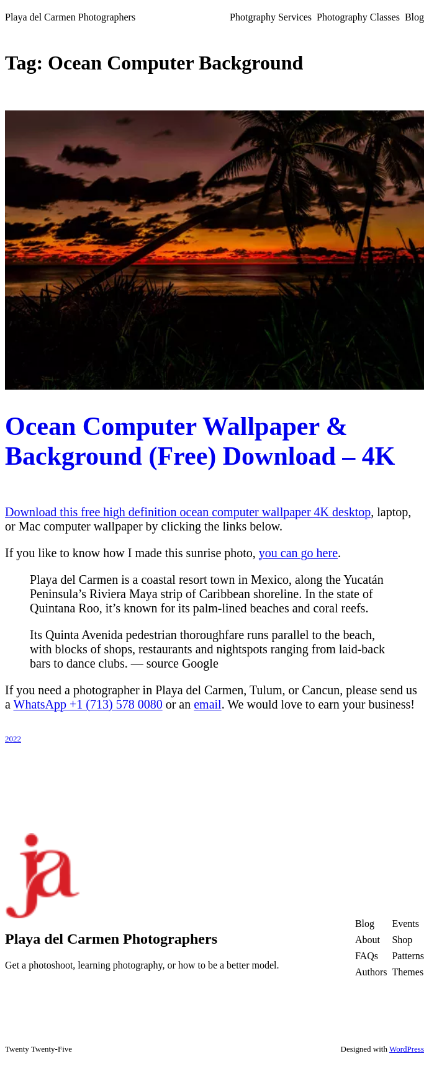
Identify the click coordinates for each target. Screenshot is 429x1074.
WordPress (406, 1049)
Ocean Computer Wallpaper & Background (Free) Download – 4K (200, 441)
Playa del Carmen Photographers (70, 17)
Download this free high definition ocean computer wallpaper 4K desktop (188, 512)
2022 (13, 738)
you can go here (298, 553)
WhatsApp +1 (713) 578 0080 (88, 704)
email (207, 704)
